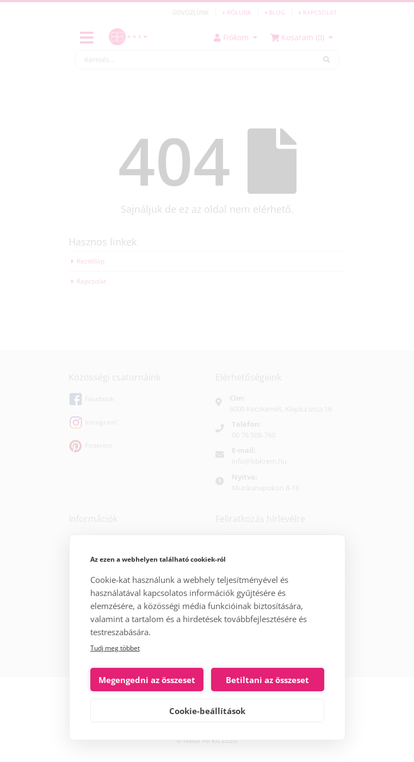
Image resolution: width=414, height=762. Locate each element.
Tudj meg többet (115, 648)
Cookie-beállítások (207, 710)
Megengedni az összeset (146, 679)
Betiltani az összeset (267, 679)
